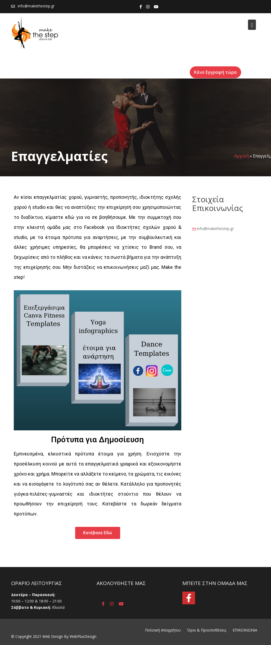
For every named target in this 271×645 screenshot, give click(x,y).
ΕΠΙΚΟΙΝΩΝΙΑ (245, 630)
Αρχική (241, 156)
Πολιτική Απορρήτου (163, 630)
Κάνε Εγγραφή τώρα (213, 72)
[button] (97, 533)
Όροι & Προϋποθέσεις (206, 630)
